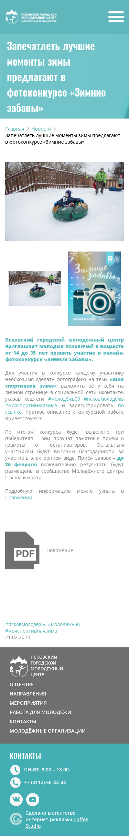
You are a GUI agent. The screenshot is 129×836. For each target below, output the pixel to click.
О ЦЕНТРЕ (22, 684)
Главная (14, 128)
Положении (18, 497)
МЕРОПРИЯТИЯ (28, 703)
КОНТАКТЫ (23, 721)
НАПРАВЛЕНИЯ (28, 693)
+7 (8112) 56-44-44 (45, 782)
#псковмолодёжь (25, 624)
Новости (41, 128)
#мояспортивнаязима (31, 630)
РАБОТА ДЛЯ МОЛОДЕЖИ (40, 712)
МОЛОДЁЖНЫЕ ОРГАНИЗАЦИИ (48, 730)
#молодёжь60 (64, 624)
